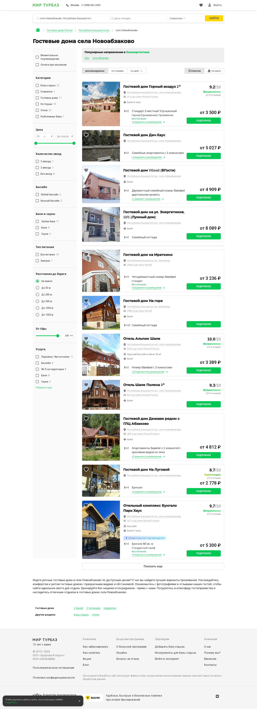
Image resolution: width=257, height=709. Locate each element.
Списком (194, 70)
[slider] (35, 143)
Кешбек (121, 652)
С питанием (93, 608)
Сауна (46, 234)
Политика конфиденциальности (54, 677)
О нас (207, 646)
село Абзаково (100, 58)
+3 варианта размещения (147, 554)
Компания (210, 639)
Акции (87, 658)
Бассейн (47, 363)
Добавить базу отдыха (170, 646)
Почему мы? (212, 652)
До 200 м (46, 294)
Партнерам (162, 639)
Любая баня (50, 221)
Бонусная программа (130, 639)
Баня (45, 227)
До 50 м (46, 287)
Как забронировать (95, 646)
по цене (137, 70)
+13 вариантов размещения (148, 371)
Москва (75, 5)
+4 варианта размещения (147, 122)
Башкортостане (137, 52)
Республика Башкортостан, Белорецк (148, 260)
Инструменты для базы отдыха (175, 652)
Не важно (46, 281)
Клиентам (89, 639)
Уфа (86, 58)
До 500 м (46, 301)
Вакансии (210, 658)
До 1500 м (47, 314)
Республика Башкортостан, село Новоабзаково (154, 92)
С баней (78, 608)
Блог (86, 664)
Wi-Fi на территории (53, 369)
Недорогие (110, 608)
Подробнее (203, 120)
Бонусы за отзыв (127, 658)
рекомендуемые (95, 71)
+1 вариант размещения (146, 199)
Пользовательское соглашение (53, 667)
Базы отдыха (81, 614)
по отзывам (118, 71)
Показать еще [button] (44, 387)
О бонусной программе (131, 646)
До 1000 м (47, 308)
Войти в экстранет (167, 658)
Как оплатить (91, 652)
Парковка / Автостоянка (57, 356)
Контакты (210, 664)
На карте (214, 70)
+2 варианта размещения (147, 456)
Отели (95, 614)
